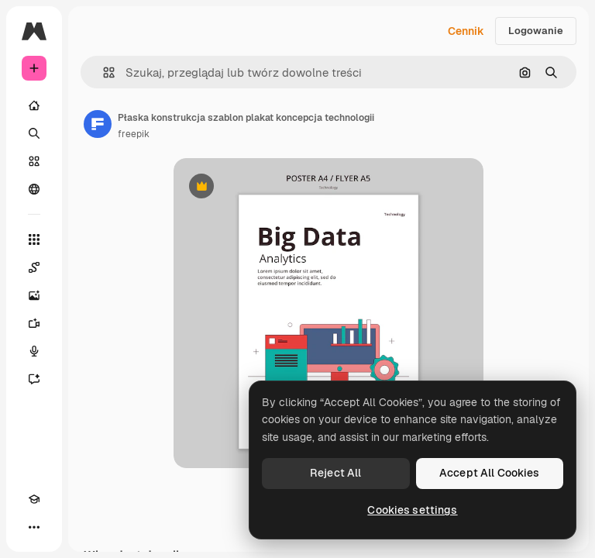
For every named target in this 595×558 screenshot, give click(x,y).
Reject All (335, 473)
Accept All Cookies (489, 473)
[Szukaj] (34, 133)
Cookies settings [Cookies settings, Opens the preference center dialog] (412, 510)
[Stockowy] (34, 161)
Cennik (466, 31)
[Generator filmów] (34, 323)
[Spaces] (34, 267)
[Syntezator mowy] (34, 351)
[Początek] (34, 105)
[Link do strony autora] (98, 124)
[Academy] (34, 499)
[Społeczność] (34, 189)
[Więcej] (34, 527)
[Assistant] (34, 379)
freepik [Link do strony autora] (134, 134)
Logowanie (535, 30)
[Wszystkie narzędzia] (34, 239)
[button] (102, 72)
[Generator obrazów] (34, 295)
